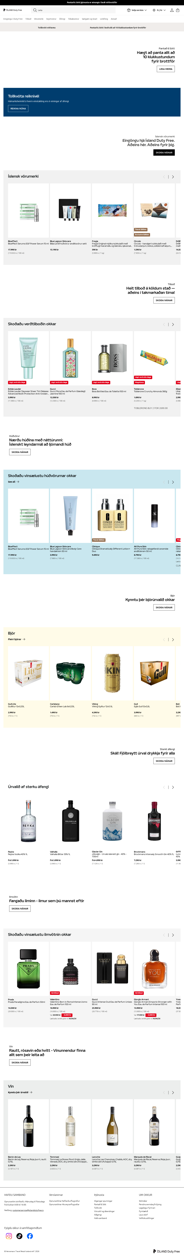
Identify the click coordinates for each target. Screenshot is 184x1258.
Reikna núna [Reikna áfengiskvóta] (18, 108)
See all (11, 481)
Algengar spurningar (103, 1201)
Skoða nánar (164, 152)
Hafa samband (100, 1218)
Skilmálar (143, 1201)
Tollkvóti (98, 1208)
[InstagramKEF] (9, 1239)
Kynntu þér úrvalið (18, 1092)
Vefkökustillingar (146, 1218)
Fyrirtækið (143, 1211)
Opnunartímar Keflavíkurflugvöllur (64, 1201)
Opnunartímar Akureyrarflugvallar (64, 1204)
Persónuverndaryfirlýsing (150, 1204)
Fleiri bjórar (14, 639)
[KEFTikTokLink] (20, 1239)
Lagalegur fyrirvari (147, 1208)
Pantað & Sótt (100, 1204)
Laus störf (143, 1215)
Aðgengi (98, 1215)
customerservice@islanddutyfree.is (28, 1210)
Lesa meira (165, 69)
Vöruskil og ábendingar (104, 1211)
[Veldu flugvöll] (137, 10)
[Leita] (73, 10)
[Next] (173, 177)
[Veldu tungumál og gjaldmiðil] (159, 10)
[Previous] (164, 177)
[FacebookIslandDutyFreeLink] (30, 1239)
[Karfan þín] (178, 10)
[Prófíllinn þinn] (172, 10)
